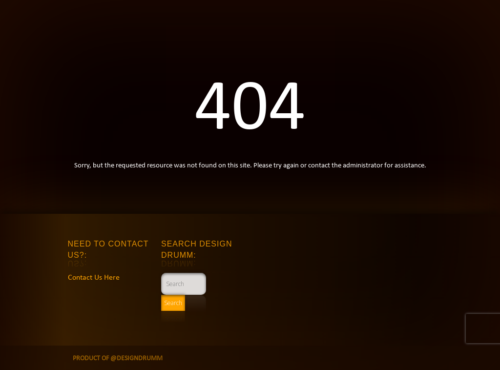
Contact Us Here (94, 277)
